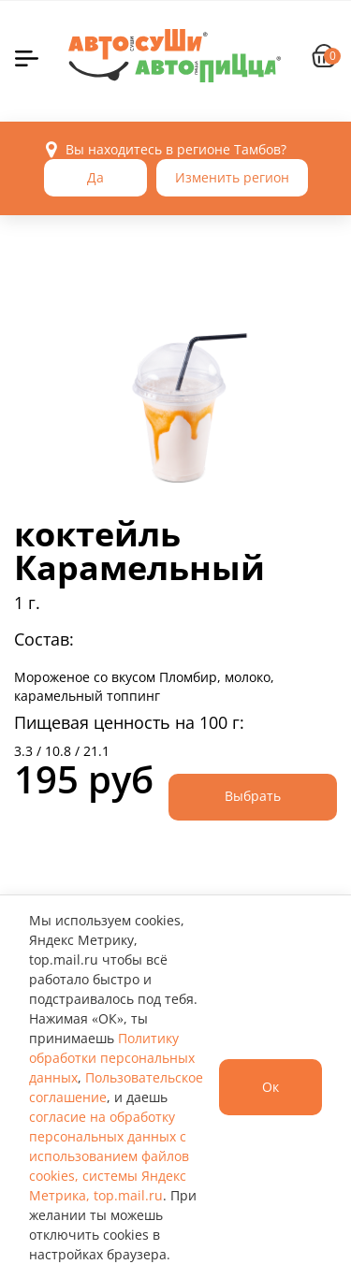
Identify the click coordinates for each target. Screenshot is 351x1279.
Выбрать (253, 796)
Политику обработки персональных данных (112, 1057)
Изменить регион (232, 177)
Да (95, 177)
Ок (270, 1087)
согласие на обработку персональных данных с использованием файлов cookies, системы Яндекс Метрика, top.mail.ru (109, 1156)
